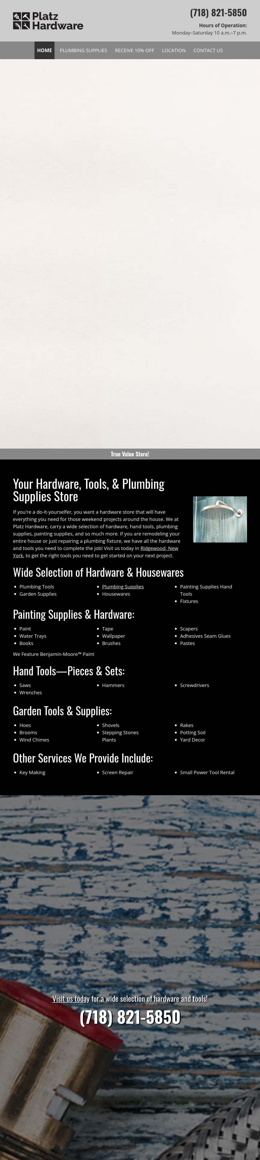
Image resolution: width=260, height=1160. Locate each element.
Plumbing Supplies (123, 586)
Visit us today (71, 998)
